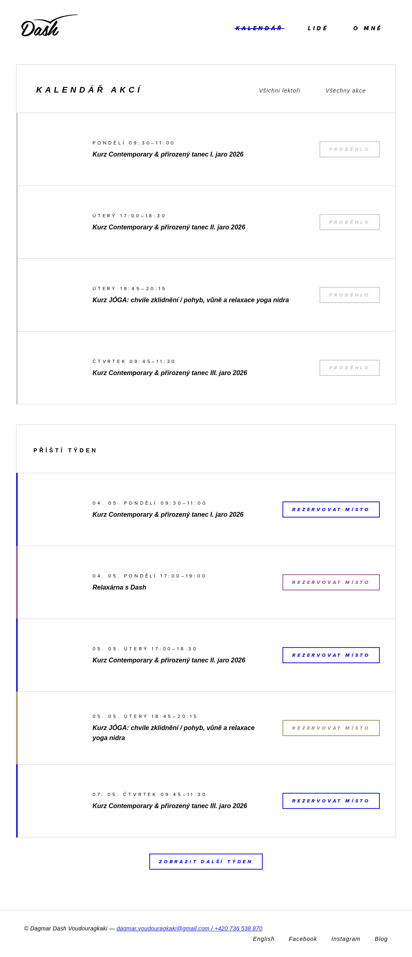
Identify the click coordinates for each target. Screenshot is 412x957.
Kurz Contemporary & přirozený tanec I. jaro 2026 (168, 154)
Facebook (303, 939)
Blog (381, 939)
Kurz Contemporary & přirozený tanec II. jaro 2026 (169, 227)
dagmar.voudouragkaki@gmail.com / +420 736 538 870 (190, 928)
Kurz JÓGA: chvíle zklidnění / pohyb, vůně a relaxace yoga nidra (191, 300)
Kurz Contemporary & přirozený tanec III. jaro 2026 (170, 372)
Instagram (346, 939)
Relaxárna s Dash (119, 587)
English (264, 939)
